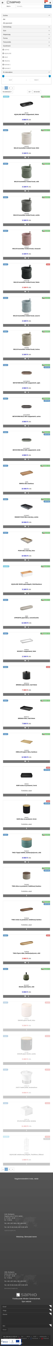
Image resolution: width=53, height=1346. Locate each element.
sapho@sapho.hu (10, 1230)
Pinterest (45, 1338)
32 (30, 92)
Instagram (23, 1338)
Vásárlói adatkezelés (9, 1338)
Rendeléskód (7, 92)
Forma (5, 38)
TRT (22, 1336)
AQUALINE (7, 53)
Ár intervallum (8, 72)
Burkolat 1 (7, 64)
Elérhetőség (7, 27)
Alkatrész (7, 61)
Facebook (34, 1338)
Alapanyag (6, 34)
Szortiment (6, 46)
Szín (4, 30)
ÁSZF (34, 1336)
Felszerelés (7, 42)
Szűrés (5, 15)
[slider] (3, 76)
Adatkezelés (43, 1336)
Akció (6, 57)
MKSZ (28, 1336)
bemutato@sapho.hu (11, 1288)
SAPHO (6, 49)
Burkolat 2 (7, 68)
